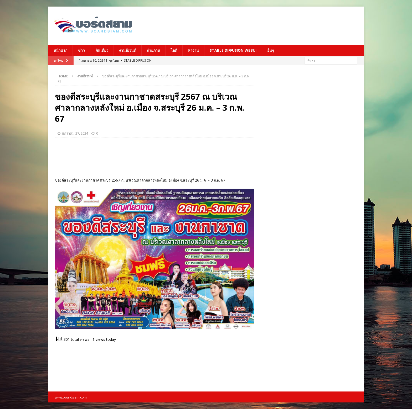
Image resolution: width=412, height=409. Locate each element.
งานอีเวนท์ (127, 50)
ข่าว (81, 50)
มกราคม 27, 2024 (75, 133)
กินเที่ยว (102, 50)
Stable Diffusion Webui (233, 50)
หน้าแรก (60, 50)
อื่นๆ (270, 50)
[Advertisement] (257, 25)
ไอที (174, 50)
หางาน (193, 50)
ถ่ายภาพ (153, 50)
